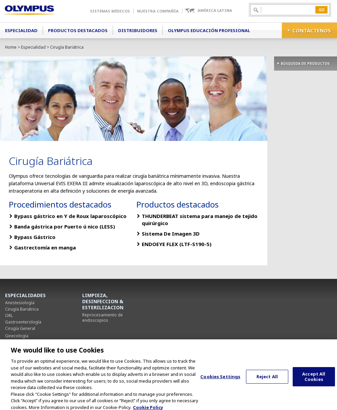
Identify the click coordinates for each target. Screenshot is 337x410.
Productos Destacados (78, 30)
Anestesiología (20, 303)
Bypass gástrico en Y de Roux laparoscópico (70, 216)
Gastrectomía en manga (45, 247)
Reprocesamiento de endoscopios (102, 317)
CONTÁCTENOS (311, 30)
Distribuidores (137, 30)
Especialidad (21, 30)
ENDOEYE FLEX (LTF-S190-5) (176, 244)
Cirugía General (20, 328)
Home (11, 47)
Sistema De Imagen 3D (171, 233)
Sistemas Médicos (110, 11)
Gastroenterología (23, 322)
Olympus (39, 11)
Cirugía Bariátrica (22, 309)
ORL (9, 315)
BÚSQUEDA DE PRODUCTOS (305, 63)
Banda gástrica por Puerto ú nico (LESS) (64, 226)
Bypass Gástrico (34, 237)
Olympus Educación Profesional (209, 30)
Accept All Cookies (313, 379)
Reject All (267, 380)
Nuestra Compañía (158, 11)
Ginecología (16, 336)
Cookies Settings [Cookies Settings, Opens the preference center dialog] (220, 380)
